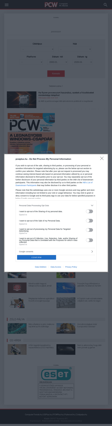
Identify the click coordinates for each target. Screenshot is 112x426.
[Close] (102, 159)
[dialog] (56, 213)
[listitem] (56, 205)
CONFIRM (37, 257)
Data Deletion (40, 267)
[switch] (89, 211)
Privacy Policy (71, 267)
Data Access (56, 267)
